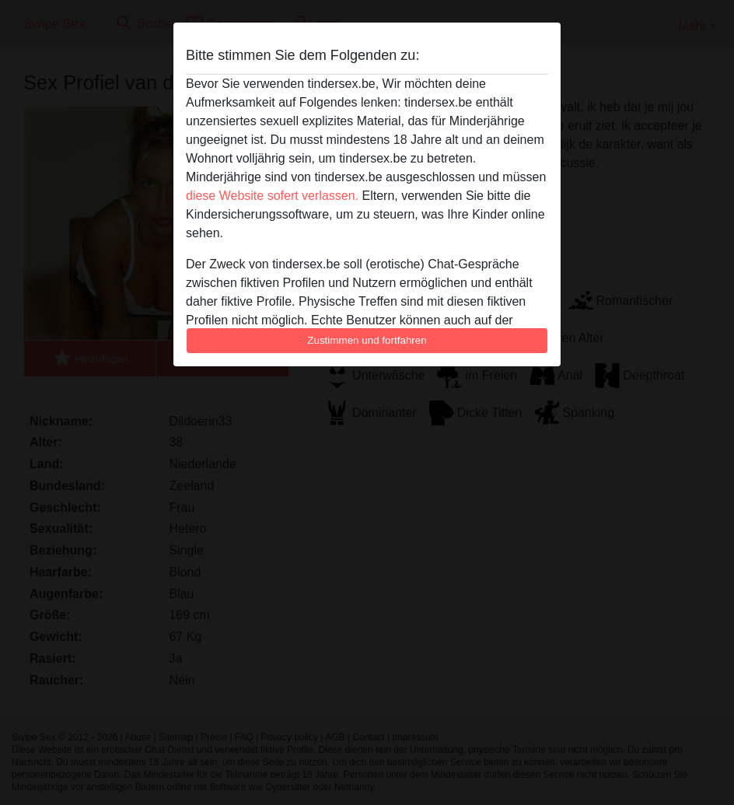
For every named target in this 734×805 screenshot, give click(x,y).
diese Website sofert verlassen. (272, 195)
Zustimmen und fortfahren (367, 340)
